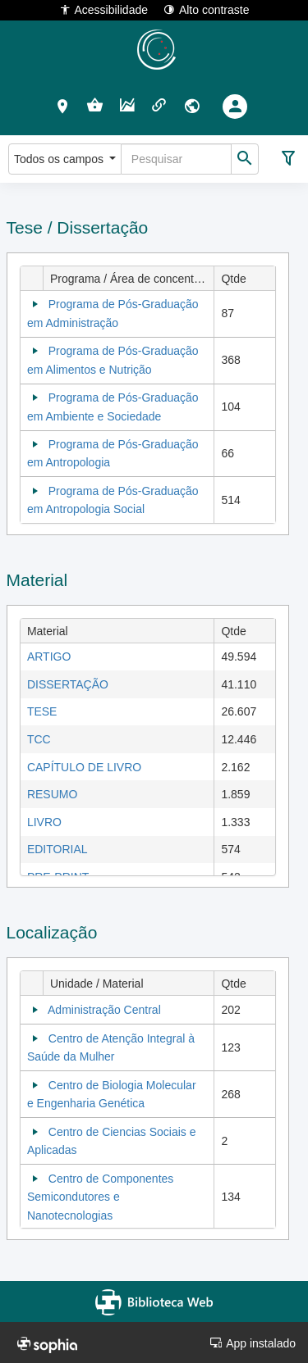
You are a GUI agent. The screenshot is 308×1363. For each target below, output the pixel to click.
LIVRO (44, 822)
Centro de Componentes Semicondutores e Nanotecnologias (100, 1197)
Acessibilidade (104, 9)
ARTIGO (49, 656)
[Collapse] (35, 304)
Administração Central (104, 1009)
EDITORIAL (57, 849)
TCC (39, 739)
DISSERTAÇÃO (67, 684)
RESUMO (52, 794)
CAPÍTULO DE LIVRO (84, 767)
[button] (62, 106)
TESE (42, 711)
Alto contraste (206, 9)
